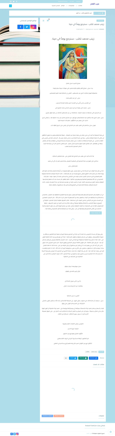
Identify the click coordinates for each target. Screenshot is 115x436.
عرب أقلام (95, 4)
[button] (93, 358)
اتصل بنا (72, 1)
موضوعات (71, 5)
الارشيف (78, 1)
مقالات (80, 5)
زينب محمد (100, 20)
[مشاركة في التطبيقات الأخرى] (66, 358)
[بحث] (10, 5)
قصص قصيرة (56, 5)
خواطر (63, 5)
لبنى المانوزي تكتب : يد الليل (84, 13)
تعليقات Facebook (47, 415)
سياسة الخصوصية (63, 1)
